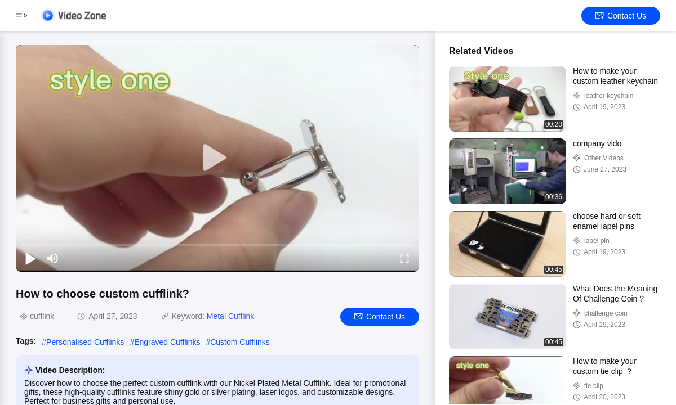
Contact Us (620, 15)
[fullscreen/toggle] (404, 258)
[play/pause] (30, 258)
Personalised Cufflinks (85, 342)
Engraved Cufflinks (167, 342)
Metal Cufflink (231, 316)
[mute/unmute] (53, 258)
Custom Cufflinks (240, 342)
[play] (217, 158)
